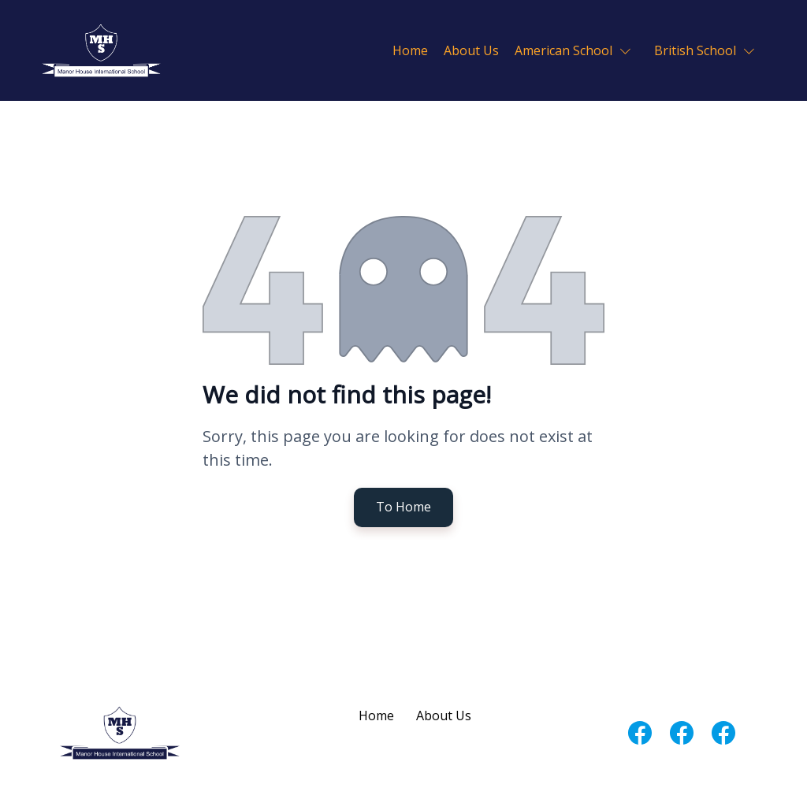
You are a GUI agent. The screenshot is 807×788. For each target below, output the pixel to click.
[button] (576, 50)
